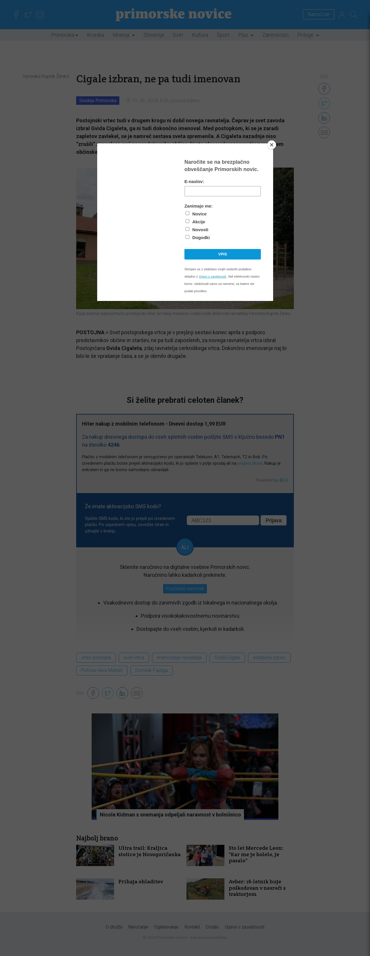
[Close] (271, 144)
